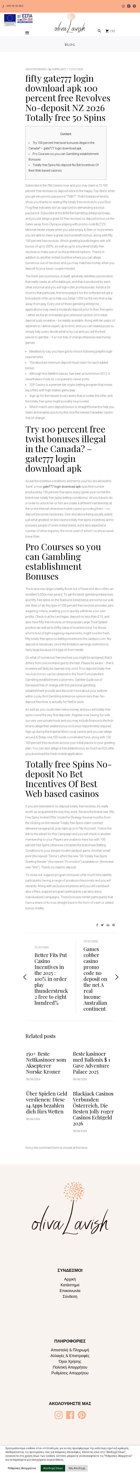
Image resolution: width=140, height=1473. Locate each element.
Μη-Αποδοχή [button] (77, 1468)
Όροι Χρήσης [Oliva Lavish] (70, 1361)
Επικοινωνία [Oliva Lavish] (70, 1290)
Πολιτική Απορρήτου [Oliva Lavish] (70, 1367)
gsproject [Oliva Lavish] (59, 69)
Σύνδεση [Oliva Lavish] (70, 1296)
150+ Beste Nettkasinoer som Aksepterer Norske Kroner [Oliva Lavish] (46, 1062)
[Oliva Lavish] (18, 19)
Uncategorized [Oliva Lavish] (35, 69)
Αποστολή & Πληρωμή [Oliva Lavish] (70, 1350)
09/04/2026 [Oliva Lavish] (33, 1079)
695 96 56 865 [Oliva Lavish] (12, 6)
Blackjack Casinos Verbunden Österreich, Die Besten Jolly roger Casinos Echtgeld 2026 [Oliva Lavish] (93, 1108)
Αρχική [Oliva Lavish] (70, 1279)
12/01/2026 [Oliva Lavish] (76, 69)
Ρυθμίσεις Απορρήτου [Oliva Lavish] (69, 1373)
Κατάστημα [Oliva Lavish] (70, 1285)
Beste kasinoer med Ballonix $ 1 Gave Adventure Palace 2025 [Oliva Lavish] (91, 1062)
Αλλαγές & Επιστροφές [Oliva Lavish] (70, 1355)
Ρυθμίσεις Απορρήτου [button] (22, 1468)
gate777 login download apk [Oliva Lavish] (62, 486)
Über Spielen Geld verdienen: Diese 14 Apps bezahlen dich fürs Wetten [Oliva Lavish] (46, 1102)
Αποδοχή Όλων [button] (53, 1468)
